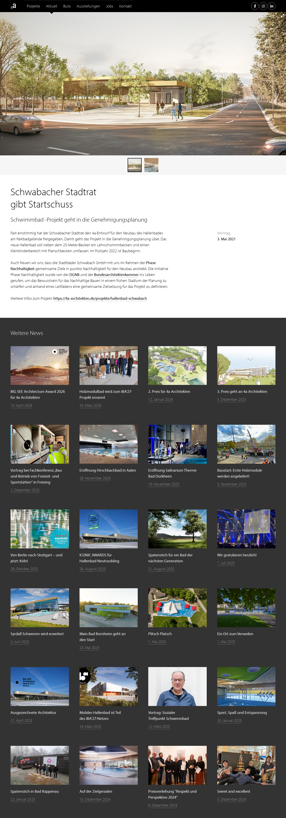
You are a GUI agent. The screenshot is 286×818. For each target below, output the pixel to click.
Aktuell (51, 6)
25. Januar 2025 (229, 720)
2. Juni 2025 (20, 641)
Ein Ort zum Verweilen (235, 633)
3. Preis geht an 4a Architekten (242, 391)
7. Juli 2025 (226, 562)
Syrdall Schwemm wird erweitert (37, 633)
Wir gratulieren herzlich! (237, 554)
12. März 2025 (159, 726)
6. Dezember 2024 (162, 805)
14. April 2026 (21, 405)
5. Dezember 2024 (231, 799)
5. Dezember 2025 (231, 399)
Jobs (109, 6)
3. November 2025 (231, 484)
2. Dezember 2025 (25, 490)
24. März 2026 (90, 405)
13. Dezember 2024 (95, 799)
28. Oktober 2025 (24, 568)
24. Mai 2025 (90, 647)
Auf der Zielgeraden (96, 791)
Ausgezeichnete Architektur (33, 712)
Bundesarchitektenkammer (116, 274)
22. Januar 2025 (23, 799)
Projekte (33, 6)
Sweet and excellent (233, 791)
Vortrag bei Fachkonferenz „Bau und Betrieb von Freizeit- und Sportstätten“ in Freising (36, 476)
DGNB (74, 274)
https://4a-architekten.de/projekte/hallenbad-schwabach (100, 298)
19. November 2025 (163, 484)
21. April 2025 (21, 720)
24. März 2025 (90, 726)
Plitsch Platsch (160, 633)
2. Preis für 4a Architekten (169, 391)
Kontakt (125, 6)
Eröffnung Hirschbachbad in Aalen (108, 470)
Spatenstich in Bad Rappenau (35, 791)
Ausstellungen (88, 6)
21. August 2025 (161, 568)
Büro (67, 6)
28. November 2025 (95, 478)
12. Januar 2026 (160, 399)
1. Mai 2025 (157, 641)
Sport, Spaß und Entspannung (242, 712)
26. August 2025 (93, 568)
